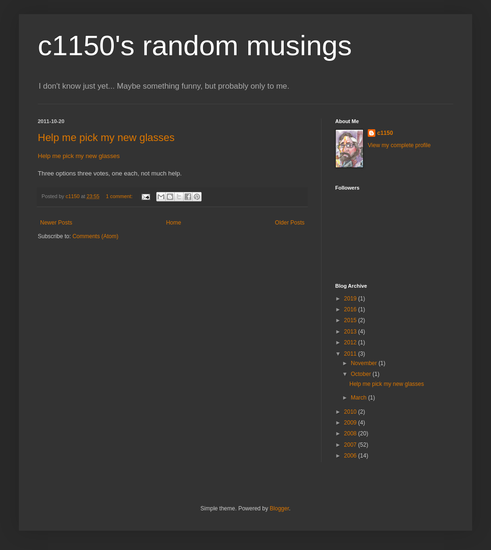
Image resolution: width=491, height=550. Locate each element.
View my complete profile (399, 145)
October (361, 374)
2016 (351, 309)
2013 (351, 331)
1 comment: (120, 196)
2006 (351, 455)
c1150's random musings (195, 45)
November (365, 363)
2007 (351, 445)
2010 (351, 411)
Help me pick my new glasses (106, 137)
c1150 (385, 133)
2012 (351, 342)
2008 (351, 433)
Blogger (279, 508)
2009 (351, 422)
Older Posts (290, 222)
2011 (351, 353)
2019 (351, 298)
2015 (351, 320)
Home (173, 222)
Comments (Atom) (95, 236)
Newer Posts (56, 222)
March (359, 397)
